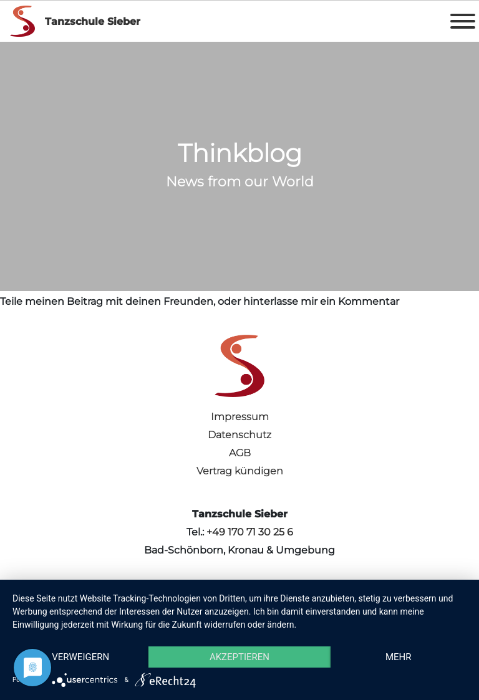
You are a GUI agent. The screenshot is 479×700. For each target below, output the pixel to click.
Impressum (240, 417)
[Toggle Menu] (462, 21)
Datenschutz (239, 435)
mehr (398, 657)
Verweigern (80, 657)
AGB (240, 453)
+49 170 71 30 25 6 (249, 532)
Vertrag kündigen (239, 471)
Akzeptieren (239, 657)
